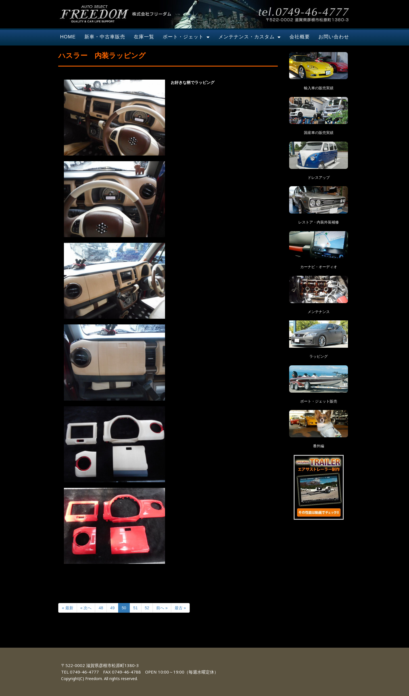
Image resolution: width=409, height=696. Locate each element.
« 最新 (67, 608)
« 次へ (86, 608)
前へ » (162, 608)
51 (135, 608)
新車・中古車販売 (104, 37)
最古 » (180, 608)
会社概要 (299, 37)
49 (112, 608)
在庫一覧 (144, 37)
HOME (68, 37)
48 (101, 608)
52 (147, 608)
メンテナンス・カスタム (249, 37)
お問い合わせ (333, 37)
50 (124, 608)
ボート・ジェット (186, 37)
